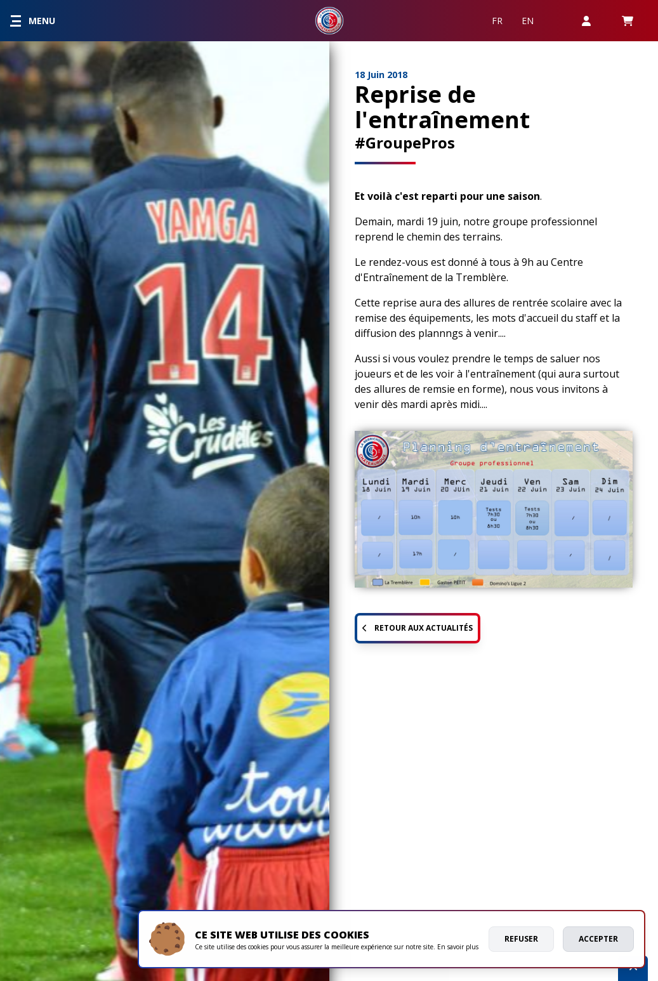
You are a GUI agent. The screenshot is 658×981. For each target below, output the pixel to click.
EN (528, 21)
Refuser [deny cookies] (521, 938)
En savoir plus (457, 946)
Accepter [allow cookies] (598, 938)
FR (497, 21)
